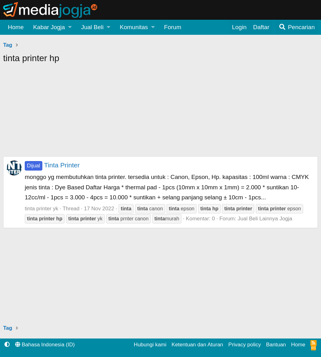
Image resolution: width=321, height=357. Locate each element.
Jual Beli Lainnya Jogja (265, 219)
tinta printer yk (41, 209)
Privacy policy (244, 345)
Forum (172, 27)
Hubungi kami (150, 345)
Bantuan (276, 345)
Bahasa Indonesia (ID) (45, 345)
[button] (52, 27)
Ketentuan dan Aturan (197, 345)
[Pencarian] (297, 27)
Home (16, 27)
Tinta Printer (52, 165)
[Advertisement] (160, 112)
